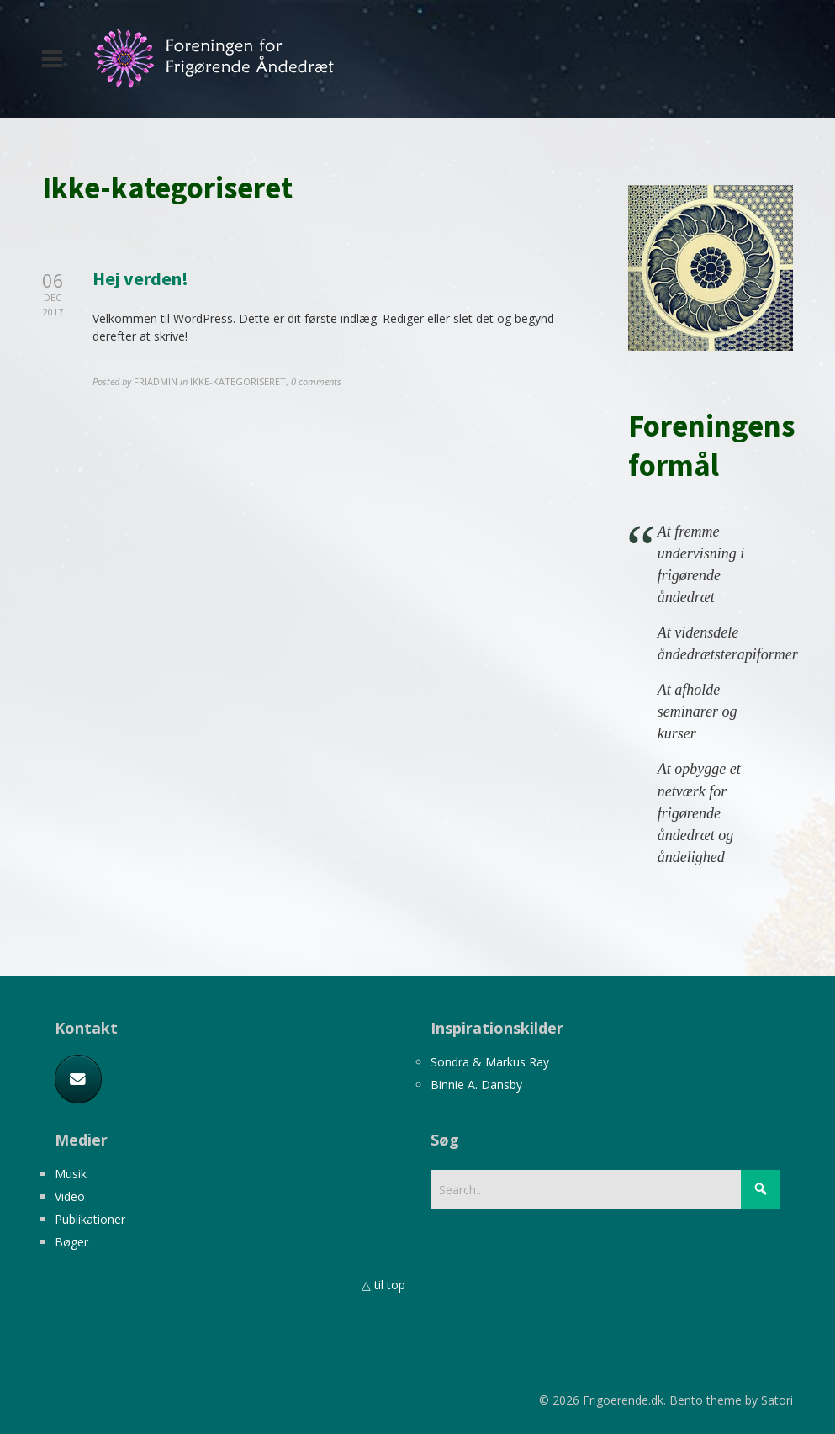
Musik (71, 1174)
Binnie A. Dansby (476, 1085)
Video (70, 1196)
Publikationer (90, 1219)
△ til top (383, 1285)
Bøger (71, 1242)
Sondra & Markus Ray (490, 1062)
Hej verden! (140, 278)
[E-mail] (78, 1079)
